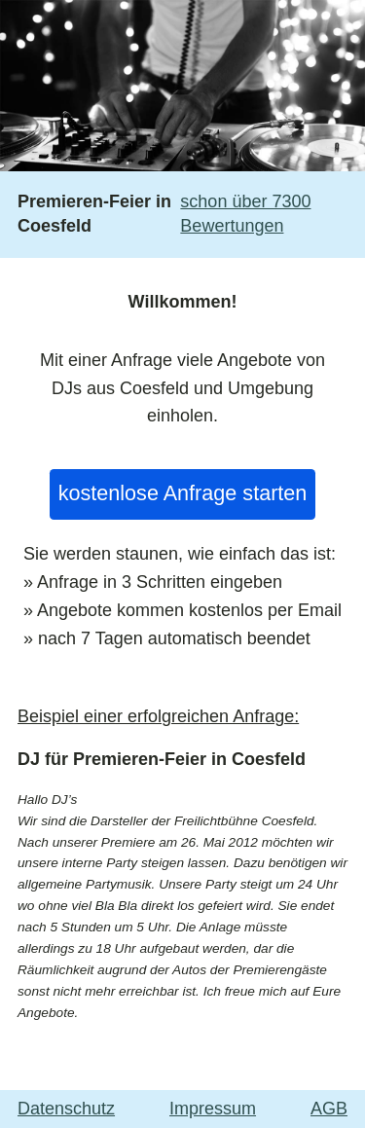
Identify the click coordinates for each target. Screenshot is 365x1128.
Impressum (212, 1108)
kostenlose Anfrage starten (183, 493)
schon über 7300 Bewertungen (245, 214)
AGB (328, 1108)
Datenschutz (66, 1108)
